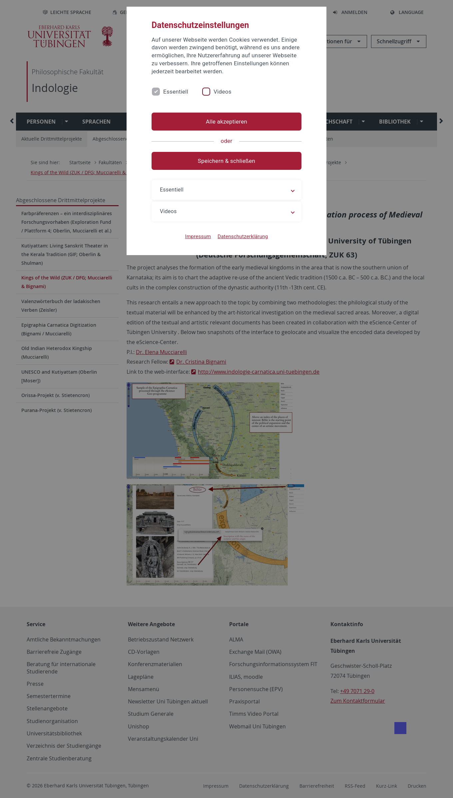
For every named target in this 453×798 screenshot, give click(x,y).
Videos (222, 91)
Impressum (198, 236)
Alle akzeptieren (226, 121)
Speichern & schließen (226, 161)
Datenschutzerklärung (243, 236)
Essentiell (175, 91)
